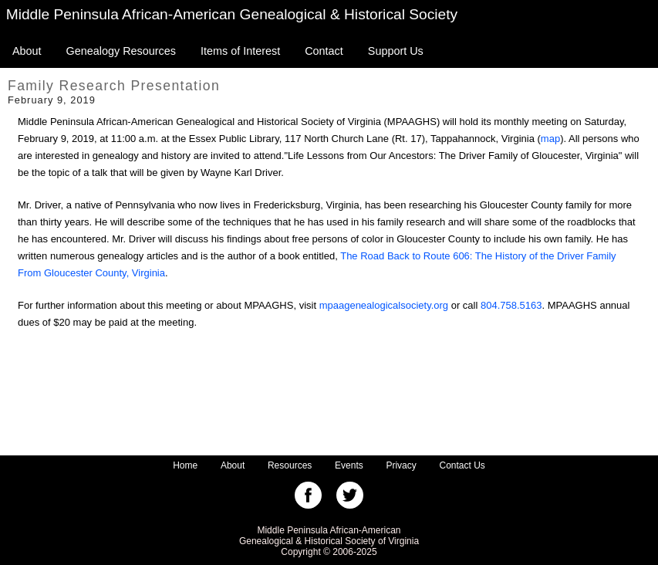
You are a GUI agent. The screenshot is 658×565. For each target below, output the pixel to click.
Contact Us (462, 465)
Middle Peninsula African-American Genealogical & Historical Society (232, 14)
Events (349, 465)
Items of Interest (240, 51)
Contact (324, 51)
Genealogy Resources (121, 51)
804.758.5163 (511, 305)
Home (185, 465)
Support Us (395, 51)
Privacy (401, 465)
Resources (290, 465)
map (550, 138)
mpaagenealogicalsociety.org (383, 305)
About (27, 51)
